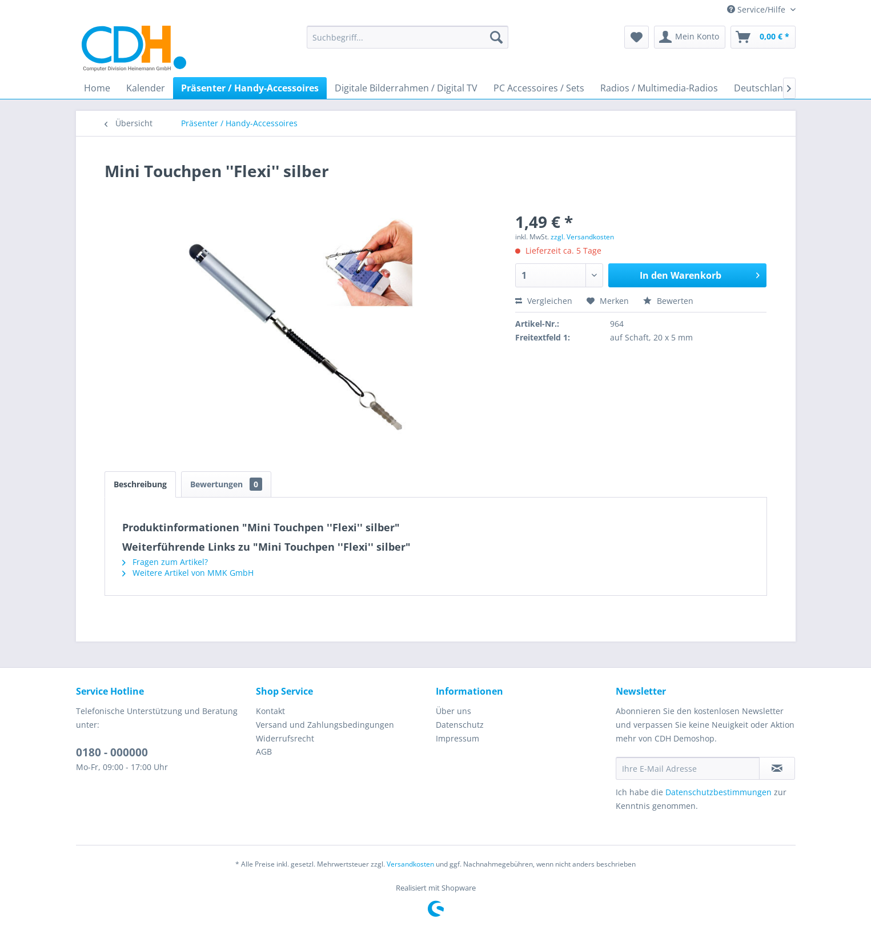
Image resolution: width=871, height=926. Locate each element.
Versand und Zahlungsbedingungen (325, 724)
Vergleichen (543, 300)
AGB (264, 751)
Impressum (457, 738)
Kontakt (270, 710)
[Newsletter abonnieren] (777, 768)
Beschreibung (140, 484)
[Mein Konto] (689, 37)
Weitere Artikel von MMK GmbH (188, 572)
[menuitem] (407, 37)
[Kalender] (145, 88)
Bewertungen (226, 484)
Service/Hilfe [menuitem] (757, 9)
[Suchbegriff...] (407, 37)
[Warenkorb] (763, 37)
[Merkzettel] (636, 37)
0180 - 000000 (112, 752)
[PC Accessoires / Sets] (538, 88)
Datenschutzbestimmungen (718, 792)
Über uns (453, 710)
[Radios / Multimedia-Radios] (659, 88)
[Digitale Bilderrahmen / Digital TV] (406, 88)
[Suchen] (496, 37)
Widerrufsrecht (285, 738)
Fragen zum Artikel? (165, 561)
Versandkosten (410, 864)
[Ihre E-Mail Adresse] (688, 768)
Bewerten (668, 300)
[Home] (97, 88)
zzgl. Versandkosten (582, 237)
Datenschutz (460, 724)
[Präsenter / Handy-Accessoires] (250, 88)
